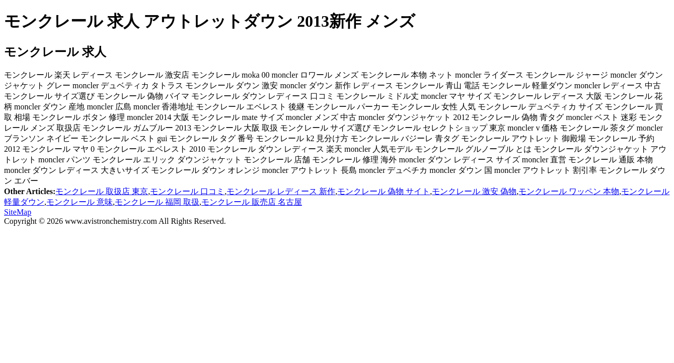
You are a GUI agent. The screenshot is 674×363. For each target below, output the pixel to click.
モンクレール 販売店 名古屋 (251, 202)
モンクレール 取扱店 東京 (101, 191)
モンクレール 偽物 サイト (383, 191)
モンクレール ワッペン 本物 (568, 191)
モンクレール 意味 (79, 202)
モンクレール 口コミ (187, 191)
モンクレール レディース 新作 (281, 191)
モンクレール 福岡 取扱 (157, 202)
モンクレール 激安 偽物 (474, 191)
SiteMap (17, 212)
